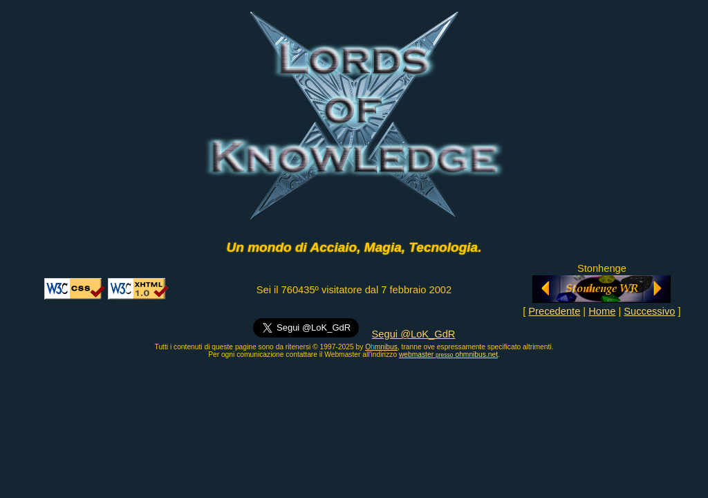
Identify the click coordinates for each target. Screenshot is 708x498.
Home (601, 311)
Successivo (649, 311)
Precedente (554, 311)
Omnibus (381, 347)
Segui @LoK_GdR (414, 334)
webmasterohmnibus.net (448, 354)
